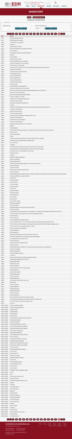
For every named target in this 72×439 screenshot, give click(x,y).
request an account (38, 17)
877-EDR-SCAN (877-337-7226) (36, 2)
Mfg (2, 36)
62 (16, 33)
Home (27, 6)
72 (52, 33)
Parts (54, 425)
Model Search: (6, 25)
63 (20, 33)
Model (11, 36)
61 (13, 33)
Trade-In (64, 425)
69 (41, 33)
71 (48, 33)
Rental (50, 425)
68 (37, 33)
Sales (33, 6)
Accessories (59, 425)
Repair (49, 6)
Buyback (59, 423)
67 (34, 33)
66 (30, 33)
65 (27, 33)
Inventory (41, 6)
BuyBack (56, 6)
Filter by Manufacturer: (41, 25)
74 (59, 33)
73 (55, 33)
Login (29, 17)
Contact (64, 6)
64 (23, 33)
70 (44, 33)
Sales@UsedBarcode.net (35, 3)
